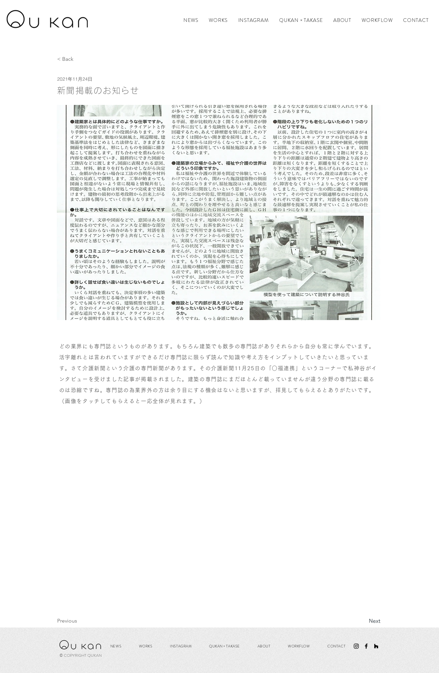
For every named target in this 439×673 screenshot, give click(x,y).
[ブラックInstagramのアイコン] (356, 646)
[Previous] (79, 621)
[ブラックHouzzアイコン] (376, 646)
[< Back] (79, 59)
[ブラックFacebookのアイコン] (366, 646)
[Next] (364, 621)
